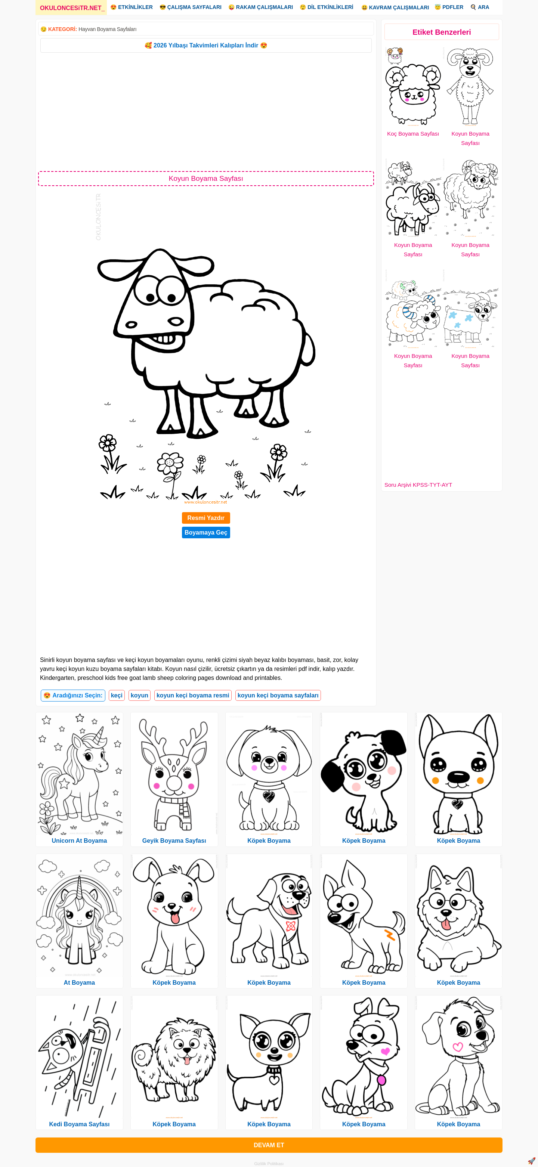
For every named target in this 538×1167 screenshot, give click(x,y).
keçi (117, 695)
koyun (139, 695)
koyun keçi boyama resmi (193, 695)
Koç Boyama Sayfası (413, 133)
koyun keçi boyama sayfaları (278, 695)
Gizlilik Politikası (269, 1163)
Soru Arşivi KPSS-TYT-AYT (418, 485)
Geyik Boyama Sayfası (174, 841)
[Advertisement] (206, 111)
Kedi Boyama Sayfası (79, 1124)
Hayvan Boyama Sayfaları (107, 29)
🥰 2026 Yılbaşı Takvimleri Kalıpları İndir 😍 (206, 45)
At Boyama (79, 982)
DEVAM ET (269, 1145)
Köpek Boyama (174, 982)
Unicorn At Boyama (79, 841)
